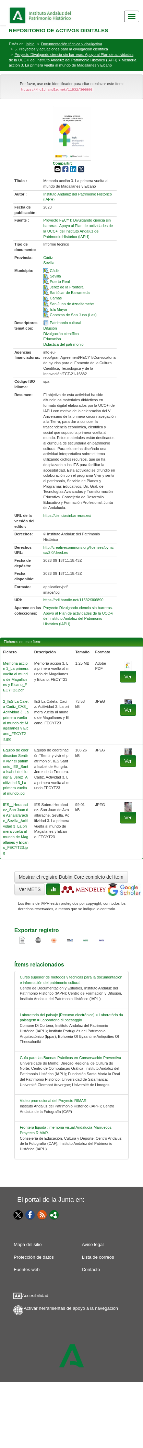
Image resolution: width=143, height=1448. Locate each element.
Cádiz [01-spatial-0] (54, 271)
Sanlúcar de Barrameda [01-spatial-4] (70, 292)
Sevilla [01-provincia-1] (48, 263)
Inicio (30, 44)
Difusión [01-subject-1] (50, 328)
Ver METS (30, 889)
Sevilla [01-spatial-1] (55, 276)
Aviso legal (93, 1244)
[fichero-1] (128, 701)
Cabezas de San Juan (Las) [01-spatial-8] (73, 315)
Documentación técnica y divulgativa (71, 44)
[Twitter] (17, 1215)
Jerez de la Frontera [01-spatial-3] (66, 287)
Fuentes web (27, 1269)
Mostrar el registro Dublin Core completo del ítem (71, 877)
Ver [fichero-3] (128, 817)
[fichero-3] (128, 807)
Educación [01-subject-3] (52, 339)
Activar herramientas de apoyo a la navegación (71, 1308)
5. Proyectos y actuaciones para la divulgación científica (61, 49)
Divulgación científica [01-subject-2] (61, 334)
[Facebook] (30, 1214)
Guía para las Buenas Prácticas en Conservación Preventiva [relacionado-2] (70, 1058)
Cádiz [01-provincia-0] (48, 258)
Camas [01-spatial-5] (56, 298)
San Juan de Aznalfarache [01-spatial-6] (72, 304)
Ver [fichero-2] (128, 761)
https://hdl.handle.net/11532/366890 (73, 600)
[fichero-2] (128, 751)
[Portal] (54, 1214)
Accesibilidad (35, 1295)
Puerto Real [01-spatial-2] (60, 282)
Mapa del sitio (27, 1244)
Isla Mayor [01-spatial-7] (58, 309)
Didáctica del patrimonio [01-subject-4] (63, 344)
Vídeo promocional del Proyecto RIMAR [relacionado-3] (53, 1101)
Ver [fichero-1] (128, 710)
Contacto (91, 1269)
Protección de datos (34, 1257)
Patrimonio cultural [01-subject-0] (65, 323)
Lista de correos (98, 1257)
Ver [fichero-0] (128, 676)
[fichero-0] (128, 665)
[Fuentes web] (42, 1214)
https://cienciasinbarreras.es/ (67, 515)
